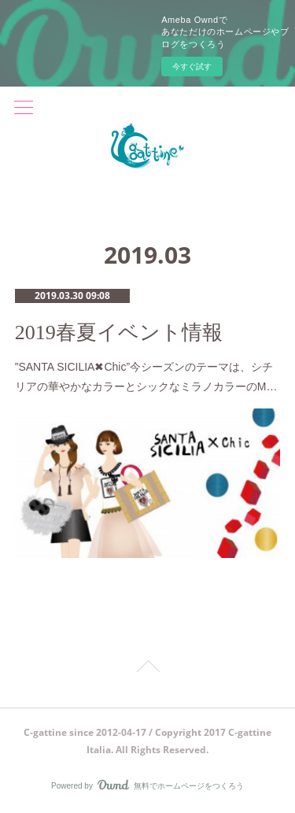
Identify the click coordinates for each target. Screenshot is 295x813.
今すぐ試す (192, 66)
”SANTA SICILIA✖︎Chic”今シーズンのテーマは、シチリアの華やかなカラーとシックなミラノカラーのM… (146, 376)
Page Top (147, 669)
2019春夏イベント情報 (119, 332)
